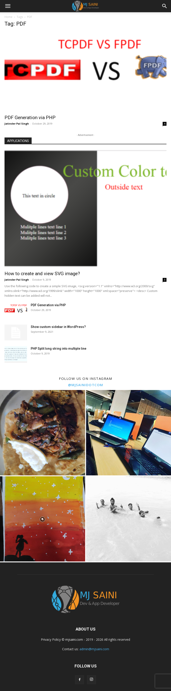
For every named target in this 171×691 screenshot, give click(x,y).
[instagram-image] (42, 432)
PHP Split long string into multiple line (58, 348)
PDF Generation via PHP (30, 117)
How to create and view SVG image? (42, 273)
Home (8, 17)
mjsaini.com (74, 639)
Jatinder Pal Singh (17, 123)
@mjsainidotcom (85, 385)
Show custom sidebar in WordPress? (58, 327)
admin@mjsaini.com (94, 649)
